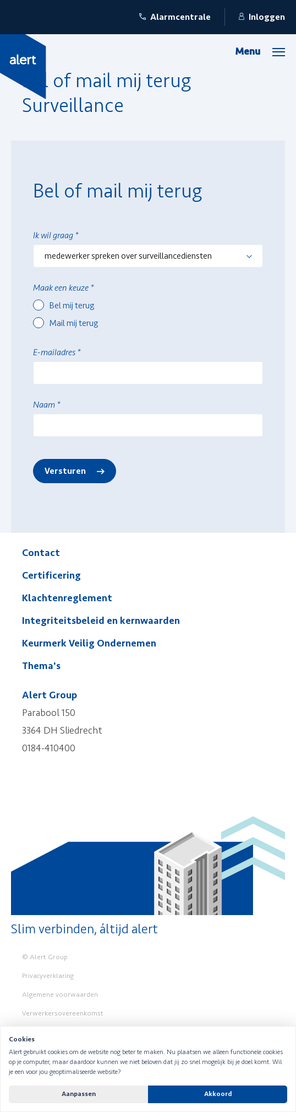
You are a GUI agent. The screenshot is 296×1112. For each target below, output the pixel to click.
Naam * (46, 404)
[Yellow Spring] (23, 66)
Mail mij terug (74, 323)
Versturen (65, 471)
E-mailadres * (56, 352)
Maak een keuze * (63, 287)
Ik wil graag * (55, 235)
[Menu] (260, 51)
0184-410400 (48, 748)
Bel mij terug (72, 305)
